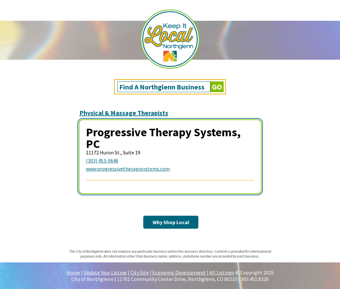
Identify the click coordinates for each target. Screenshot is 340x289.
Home (73, 272)
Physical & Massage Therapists (123, 113)
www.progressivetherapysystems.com (128, 168)
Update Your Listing (105, 272)
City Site (139, 272)
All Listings (221, 272)
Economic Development (179, 272)
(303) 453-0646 (102, 160)
